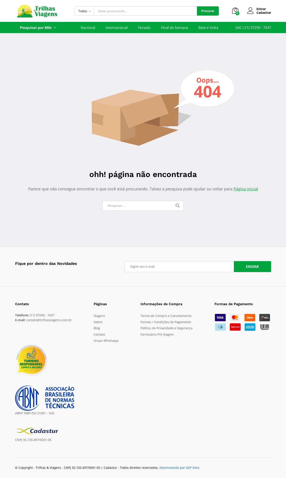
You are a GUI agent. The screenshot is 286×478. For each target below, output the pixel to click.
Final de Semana (174, 27)
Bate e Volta (208, 27)
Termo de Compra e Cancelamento (165, 316)
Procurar (207, 11)
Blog (97, 328)
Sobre (98, 322)
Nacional (88, 27)
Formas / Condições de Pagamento (165, 322)
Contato (99, 334)
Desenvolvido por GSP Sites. (180, 468)
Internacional (117, 27)
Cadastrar (263, 13)
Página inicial (245, 188)
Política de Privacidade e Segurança (166, 328)
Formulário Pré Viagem (157, 334)
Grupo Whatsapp (106, 340)
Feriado (144, 27)
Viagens (99, 316)
